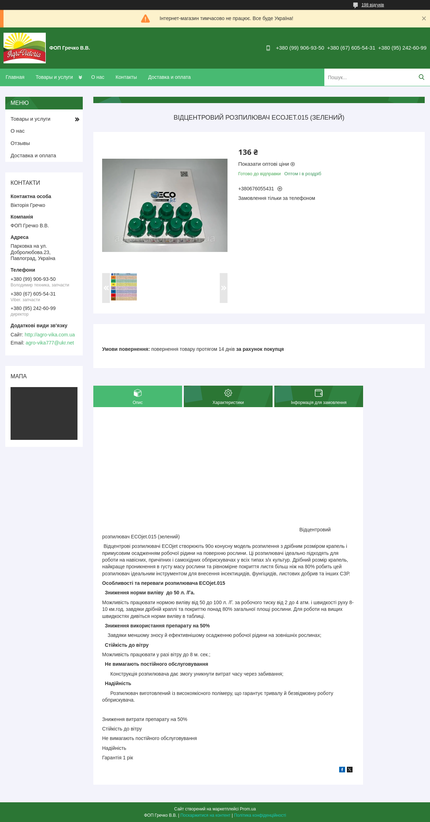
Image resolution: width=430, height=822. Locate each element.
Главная (15, 77)
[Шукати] (421, 77)
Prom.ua (248, 809)
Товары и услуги (54, 77)
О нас (97, 77)
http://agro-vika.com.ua (50, 334)
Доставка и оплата (169, 77)
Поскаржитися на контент (205, 815)
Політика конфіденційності (260, 815)
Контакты (126, 77)
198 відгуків (372, 4)
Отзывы (20, 143)
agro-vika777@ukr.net (50, 343)
